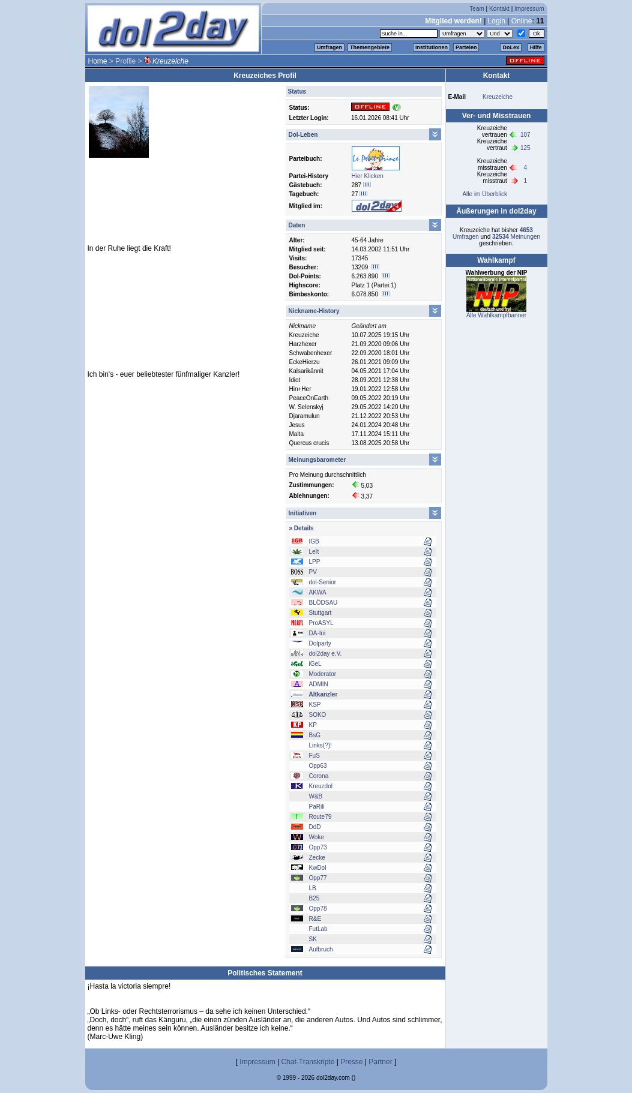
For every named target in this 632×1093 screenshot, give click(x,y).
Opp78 (318, 908)
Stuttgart (320, 612)
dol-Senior (323, 582)
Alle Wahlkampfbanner (496, 315)
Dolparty (320, 643)
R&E (315, 918)
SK (313, 939)
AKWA (318, 592)
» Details (301, 528)
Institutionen (431, 47)
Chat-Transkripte (307, 1062)
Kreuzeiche (498, 97)
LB (312, 888)
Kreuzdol (321, 786)
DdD (315, 827)
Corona (319, 776)
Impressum (529, 8)
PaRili (317, 806)
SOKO (318, 714)
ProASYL (321, 623)
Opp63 (318, 765)
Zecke (317, 857)
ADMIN (318, 684)
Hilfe (536, 47)
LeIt (314, 551)
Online (521, 21)
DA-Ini (317, 633)
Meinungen (516, 236)
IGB (314, 541)
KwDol (318, 867)
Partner (380, 1062)
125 (525, 148)
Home (97, 61)
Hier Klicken (368, 176)
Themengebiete (370, 47)
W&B (316, 796)
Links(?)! (320, 745)
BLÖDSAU (323, 602)
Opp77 (318, 878)
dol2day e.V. (325, 653)
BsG (315, 735)
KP (313, 725)
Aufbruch (321, 949)
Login (496, 21)
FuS (314, 755)
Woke (316, 837)
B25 (314, 898)
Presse (351, 1062)
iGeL (315, 663)
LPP (315, 561)
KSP (315, 704)
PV (313, 572)
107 (525, 134)
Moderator (323, 674)
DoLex (510, 47)
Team (476, 8)
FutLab (318, 929)
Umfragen (329, 47)
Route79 (320, 816)
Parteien (466, 47)
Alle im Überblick (484, 194)
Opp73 (318, 847)
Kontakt (499, 8)
